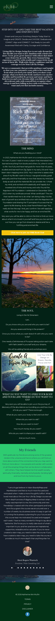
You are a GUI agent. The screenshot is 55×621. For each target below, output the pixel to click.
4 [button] (21, 567)
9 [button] (36, 567)
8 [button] (33, 567)
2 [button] (15, 567)
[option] (27, 525)
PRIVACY (27, 604)
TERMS (27, 599)
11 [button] (43, 567)
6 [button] (27, 567)
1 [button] (11, 567)
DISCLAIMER (27, 609)
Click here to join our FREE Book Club (27, 233)
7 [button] (30, 567)
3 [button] (18, 567)
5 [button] (24, 567)
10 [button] (40, 567)
